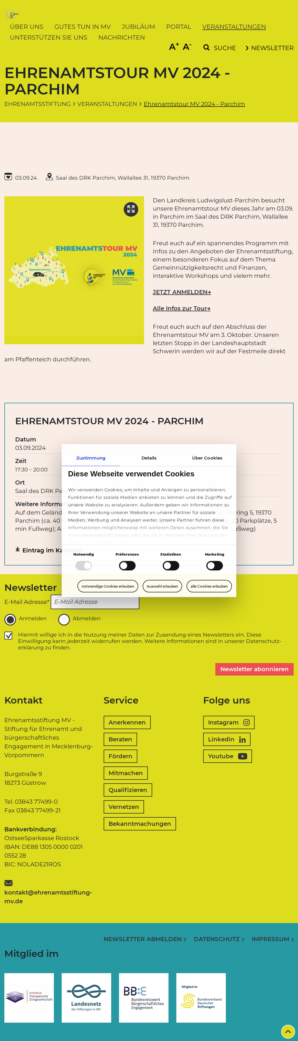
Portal (178, 26)
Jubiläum (138, 26)
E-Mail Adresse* (26, 601)
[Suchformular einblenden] (219, 48)
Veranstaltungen (234, 26)
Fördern (120, 756)
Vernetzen (124, 806)
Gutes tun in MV (82, 26)
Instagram (229, 722)
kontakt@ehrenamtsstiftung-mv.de (48, 897)
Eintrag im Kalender (52, 550)
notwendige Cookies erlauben (107, 586)
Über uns (26, 26)
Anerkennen (127, 722)
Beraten (120, 739)
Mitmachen (126, 773)
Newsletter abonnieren (254, 669)
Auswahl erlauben (162, 586)
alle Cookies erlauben (209, 586)
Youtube (227, 756)
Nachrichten (121, 37)
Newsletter (270, 48)
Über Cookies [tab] (207, 457)
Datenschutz (217, 939)
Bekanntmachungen (140, 823)
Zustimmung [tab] (91, 457)
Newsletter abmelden (143, 939)
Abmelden (79, 619)
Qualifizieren (128, 790)
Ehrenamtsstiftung (37, 103)
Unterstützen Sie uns (48, 37)
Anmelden (25, 619)
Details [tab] (149, 457)
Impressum (270, 939)
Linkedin (227, 739)
